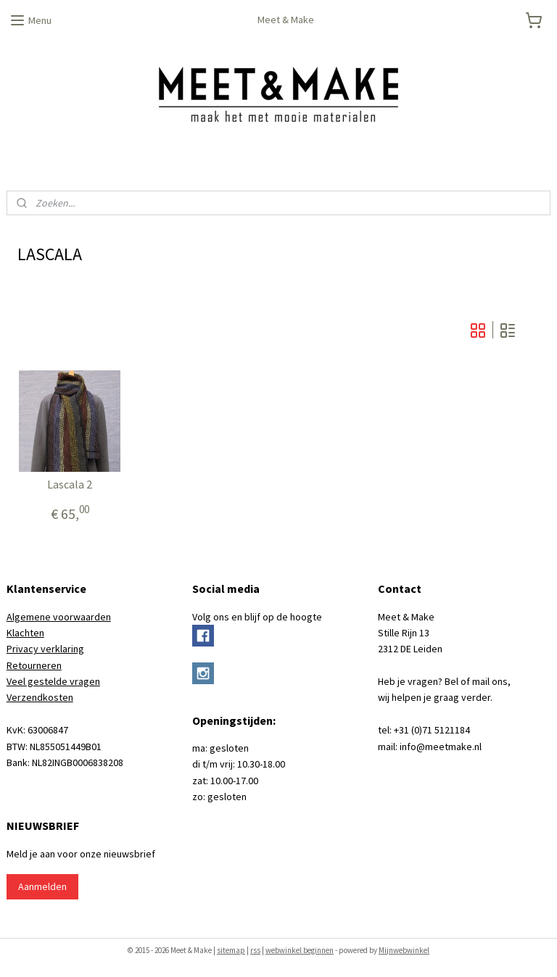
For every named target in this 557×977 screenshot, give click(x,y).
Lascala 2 (69, 484)
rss (255, 950)
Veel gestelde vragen (53, 681)
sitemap (231, 950)
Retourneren (34, 665)
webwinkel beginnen (299, 950)
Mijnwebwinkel (404, 950)
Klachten (25, 632)
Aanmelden (42, 886)
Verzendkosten (40, 697)
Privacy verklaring (45, 648)
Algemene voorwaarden (59, 616)
